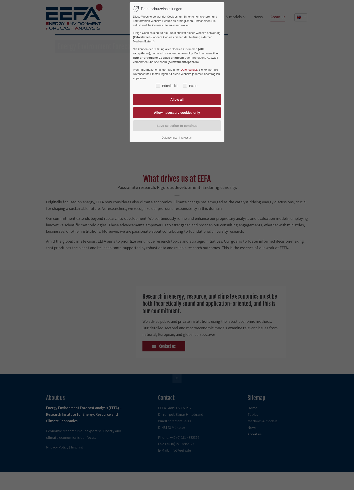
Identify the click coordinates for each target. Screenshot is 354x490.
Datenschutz (189, 69)
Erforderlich (167, 86)
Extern (190, 86)
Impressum (185, 137)
